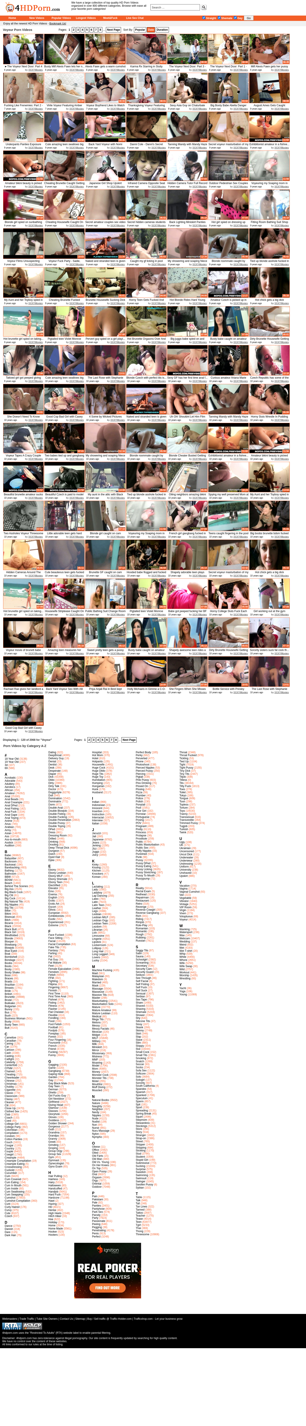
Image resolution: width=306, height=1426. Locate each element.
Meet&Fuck (110, 18)
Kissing (96, 867)
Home (12, 18)
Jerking (96, 845)
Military (96, 1041)
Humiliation (98, 779)
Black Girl (10, 932)
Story (139, 1132)
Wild (182, 969)
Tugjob (183, 826)
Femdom (53, 972)
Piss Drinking (143, 783)
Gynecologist (56, 1163)
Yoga (182, 991)
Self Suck (141, 990)
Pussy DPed (143, 863)
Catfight (9, 1059)
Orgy (95, 1180)
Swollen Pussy (144, 1184)
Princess (141, 832)
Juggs (95, 851)
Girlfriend (53, 1101)
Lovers (96, 957)
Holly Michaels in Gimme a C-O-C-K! (146, 690)
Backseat (10, 864)
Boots (8, 966)
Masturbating (99, 1000)
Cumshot (10, 1197)
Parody (96, 1215)
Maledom (97, 979)
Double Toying (56, 826)
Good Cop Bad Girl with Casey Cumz (23, 729)
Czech (8, 1216)
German (53, 1089)
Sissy (139, 1024)
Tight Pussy (186, 767)
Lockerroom (99, 945)
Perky (139, 755)
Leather (96, 908)
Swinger (140, 1181)
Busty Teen (11, 1024)
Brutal (8, 1000)
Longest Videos (86, 18)
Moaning (97, 1062)
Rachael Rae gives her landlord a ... (23, 690)
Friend (52, 1048)
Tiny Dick (184, 770)
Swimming (142, 1175)
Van (181, 894)
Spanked (141, 1095)
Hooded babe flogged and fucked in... (146, 574)
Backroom (11, 861)
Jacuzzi (96, 833)
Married (96, 982)
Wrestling (185, 978)
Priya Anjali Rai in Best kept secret (105, 690)
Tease (139, 1218)
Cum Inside (11, 1188)
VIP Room (185, 907)
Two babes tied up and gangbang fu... (64, 457)
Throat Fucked (188, 755)
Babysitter (10, 858)
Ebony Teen (55, 882)
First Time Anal (57, 996)
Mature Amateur (101, 1010)
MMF (95, 1059)
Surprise (141, 1169)
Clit (6, 1105)
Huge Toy (97, 776)
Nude (95, 1118)
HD (50, 1207)
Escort (52, 906)
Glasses (53, 1111)
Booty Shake (12, 972)
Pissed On (142, 786)
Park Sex (97, 1211)
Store (139, 1129)
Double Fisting (57, 813)
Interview (97, 820)
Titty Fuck (185, 786)
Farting (52, 953)
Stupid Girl (142, 1159)
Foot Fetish (55, 1024)
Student (140, 1156)
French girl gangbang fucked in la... (187, 535)
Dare (7, 1232)
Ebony (52, 869)
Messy (96, 1025)
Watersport (185, 932)
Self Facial (142, 981)
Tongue (183, 798)
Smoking (141, 1058)
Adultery (9, 783)
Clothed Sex (12, 1111)
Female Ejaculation (59, 968)
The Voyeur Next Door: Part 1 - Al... (228, 68)
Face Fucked (56, 934)
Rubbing (141, 937)
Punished (141, 854)
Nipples (96, 1115)
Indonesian (98, 805)
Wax (182, 935)
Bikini (8, 913)
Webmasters (9, 1318)
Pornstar (141, 813)
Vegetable (185, 898)
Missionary (98, 1053)
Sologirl (140, 1079)
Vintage (183, 904)
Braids (8, 981)
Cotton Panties (13, 1139)
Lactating (97, 886)
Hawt (51, 1200)
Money (96, 1071)
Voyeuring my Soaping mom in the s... (269, 185)
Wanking (184, 929)
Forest (52, 1036)
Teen (139, 1221)
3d (6, 765)
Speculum (142, 1098)
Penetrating (99, 1230)
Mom (95, 1068)
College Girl (12, 1123)
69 (6, 768)
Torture (183, 807)
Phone (140, 761)
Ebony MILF (55, 876)
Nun (94, 1124)
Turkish (183, 829)
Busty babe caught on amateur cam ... (228, 340)
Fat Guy (53, 959)
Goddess (53, 1120)
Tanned (140, 1209)
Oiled (95, 1152)
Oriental (96, 1183)
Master (96, 997)
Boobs (8, 963)
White (182, 956)
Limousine (98, 935)
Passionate (98, 1221)
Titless (183, 779)
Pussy (139, 860)
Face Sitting (55, 938)
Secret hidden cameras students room (146, 224)
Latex (95, 898)
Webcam (184, 938)
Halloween (54, 1185)
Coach (8, 1117)
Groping (53, 1148)
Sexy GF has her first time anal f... (187, 377)
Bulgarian (10, 1006)
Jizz (94, 848)
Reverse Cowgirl (145, 909)
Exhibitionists (56, 916)
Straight (209, 18)
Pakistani (97, 1199)
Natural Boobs (100, 1100)
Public (139, 841)
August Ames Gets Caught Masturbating (269, 107)
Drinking (53, 841)
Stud (138, 1153)
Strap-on (141, 1138)
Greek (52, 1141)
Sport (139, 1107)
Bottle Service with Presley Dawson (228, 690)
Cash (8, 1052)
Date (151, 29)
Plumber (141, 795)
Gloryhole (54, 1114)
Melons (96, 1022)
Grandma (54, 1132)
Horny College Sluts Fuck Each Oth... (228, 613)
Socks (139, 1067)
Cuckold (9, 1170)
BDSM (8, 880)
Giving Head (55, 1105)
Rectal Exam (143, 891)
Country (9, 1148)
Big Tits (9, 907)
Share (139, 1002)
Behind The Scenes (16, 886)
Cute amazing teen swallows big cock (64, 146)
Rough (140, 934)
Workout (184, 972)
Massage (97, 988)
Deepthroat (55, 755)
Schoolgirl (142, 959)
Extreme (53, 925)
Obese (96, 1146)
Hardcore (53, 1197)
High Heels (55, 1213)
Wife (182, 963)
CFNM (8, 1068)
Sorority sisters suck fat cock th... (269, 650)
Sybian (140, 1187)
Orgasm (97, 1177)
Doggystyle (55, 792)
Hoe (50, 1219)
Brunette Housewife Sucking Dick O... (105, 301)
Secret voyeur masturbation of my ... (228, 146)
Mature (96, 1007)
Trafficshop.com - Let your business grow (158, 1318)
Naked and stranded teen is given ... (105, 262)
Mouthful (97, 1084)
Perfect (96, 1236)
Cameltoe (10, 1037)
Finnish (52, 990)
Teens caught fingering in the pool (228, 533)
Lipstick (96, 942)
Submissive (142, 1163)
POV (138, 823)
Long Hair (98, 951)
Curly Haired (12, 1207)
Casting (9, 1056)
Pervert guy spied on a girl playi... (105, 338)
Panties (96, 1205)
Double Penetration (59, 819)
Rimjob (140, 922)
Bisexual (10, 916)
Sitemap (80, 1318)
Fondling (53, 1018)
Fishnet (52, 999)
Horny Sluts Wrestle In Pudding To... (269, 418)
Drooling (53, 844)
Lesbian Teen (100, 923)
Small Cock (142, 1052)
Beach (8, 883)
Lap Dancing (99, 895)
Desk (51, 767)
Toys (182, 810)
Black (8, 926)
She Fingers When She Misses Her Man (187, 690)
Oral (94, 1174)
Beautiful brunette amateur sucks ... (23, 496)
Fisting (52, 1002)
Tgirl (138, 1225)
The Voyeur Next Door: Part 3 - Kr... (187, 68)
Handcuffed (55, 1188)
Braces (9, 978)
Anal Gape (11, 814)
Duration (162, 29)
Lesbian (96, 914)
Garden (52, 1077)
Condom (10, 1136)
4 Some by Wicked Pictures (105, 416)
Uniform (184, 866)
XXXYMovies (35, 69)
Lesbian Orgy (100, 920)
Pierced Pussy (144, 770)
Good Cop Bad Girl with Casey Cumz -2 (64, 418)
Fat (50, 956)
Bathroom (10, 873)
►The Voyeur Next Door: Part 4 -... (23, 68)
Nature (96, 1103)
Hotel (95, 758)
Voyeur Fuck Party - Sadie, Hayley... (64, 262)
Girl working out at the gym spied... (269, 613)
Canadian (10, 1040)
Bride (8, 990)
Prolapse (141, 835)
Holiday (52, 1222)
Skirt (138, 1033)
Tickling (183, 758)
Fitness (52, 1005)
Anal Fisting (12, 808)
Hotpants (97, 761)
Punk (139, 857)
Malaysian (98, 976)
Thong (139, 1231)
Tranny (183, 813)
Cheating (10, 1074)
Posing (140, 819)
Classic (9, 1093)
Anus (8, 823)
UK (181, 845)
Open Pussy (99, 1171)
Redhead (141, 894)
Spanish (140, 1092)
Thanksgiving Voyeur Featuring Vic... (146, 107)
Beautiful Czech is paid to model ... (64, 496)
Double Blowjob (57, 810)
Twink (182, 832)
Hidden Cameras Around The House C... (23, 574)
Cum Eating (12, 1182)
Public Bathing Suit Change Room (105, 611)
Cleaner (9, 1102)
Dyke (51, 860)
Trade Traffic (26, 1318)
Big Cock (10, 898)
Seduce (140, 974)
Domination (55, 798)
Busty (8, 1021)
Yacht (182, 988)
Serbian (140, 996)
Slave (139, 1039)
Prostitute (141, 838)
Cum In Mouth (13, 1185)
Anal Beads (11, 799)
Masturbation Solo (103, 1004)
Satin (139, 953)
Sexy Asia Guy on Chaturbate (187, 105)
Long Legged (100, 954)
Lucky (95, 960)
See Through (143, 978)
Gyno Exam (55, 1166)
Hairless (53, 1179)
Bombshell (11, 956)
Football (53, 1027)
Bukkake (10, 1003)
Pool (138, 807)
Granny (52, 1138)
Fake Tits (53, 947)
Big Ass (9, 889)
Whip (182, 953)
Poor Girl (141, 810)
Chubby (9, 1086)
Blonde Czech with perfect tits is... (146, 377)
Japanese (98, 839)
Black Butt (11, 929)
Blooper (9, 941)
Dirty (51, 783)
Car (7, 1046)
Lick (94, 932)
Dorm (51, 804)
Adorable (10, 780)
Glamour (53, 1107)
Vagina (183, 888)
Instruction (98, 814)
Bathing (9, 870)
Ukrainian (185, 848)
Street (139, 1141)
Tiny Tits (184, 773)
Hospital (97, 752)
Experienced (55, 922)
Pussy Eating (143, 866)
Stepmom (141, 1119)
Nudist (96, 1121)
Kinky (95, 864)
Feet (51, 965)
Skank (139, 1027)
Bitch (8, 920)
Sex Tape (141, 999)
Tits (181, 783)
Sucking (140, 1166)
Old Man (97, 1159)
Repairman (142, 897)
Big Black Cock (14, 892)
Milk (94, 1044)
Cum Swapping (14, 1194)
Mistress (97, 1056)
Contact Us (66, 1318)
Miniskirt (97, 1047)
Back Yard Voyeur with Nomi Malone (105, 146)
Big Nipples (11, 904)
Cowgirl (9, 1154)
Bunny (8, 1009)
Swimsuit (141, 1178)
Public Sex (142, 847)
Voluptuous (186, 916)
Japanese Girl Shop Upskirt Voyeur (105, 185)
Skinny (140, 1030)
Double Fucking (57, 817)
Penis (95, 1233)
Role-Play (141, 925)
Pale (94, 1202)
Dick (50, 776)
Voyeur (183, 919)
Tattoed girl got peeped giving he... (23, 379)
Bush (8, 1015)
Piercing (140, 773)
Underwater (186, 857)
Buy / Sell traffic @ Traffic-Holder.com (109, 1318)
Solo (138, 1076)
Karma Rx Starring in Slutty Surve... (146, 68)
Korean (96, 876)
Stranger (141, 1135)
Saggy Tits (142, 950)
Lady (95, 889)
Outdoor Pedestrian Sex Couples (228, 183)
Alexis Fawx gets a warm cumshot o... (105, 68)
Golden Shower (57, 1123)
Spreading (142, 1110)
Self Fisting (142, 984)
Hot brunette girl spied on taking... (23, 338)
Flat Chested (56, 1012)
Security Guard (145, 972)
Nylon (95, 1133)
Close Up (10, 1108)
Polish (139, 801)
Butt (7, 1027)
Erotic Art (53, 903)
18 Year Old (12, 758)
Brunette (10, 996)
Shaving (140, 1008)
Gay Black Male (57, 1083)
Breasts (9, 987)
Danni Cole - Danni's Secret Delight (146, 146)
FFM (51, 978)
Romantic (141, 931)
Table (139, 1197)
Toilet (182, 792)
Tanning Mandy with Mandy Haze (187, 144)
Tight (182, 764)
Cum (7, 1176)
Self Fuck (141, 987)
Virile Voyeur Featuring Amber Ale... (64, 107)
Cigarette (10, 1089)
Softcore (141, 1073)
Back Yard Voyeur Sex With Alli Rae (64, 690)
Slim (138, 1042)
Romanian (142, 928)
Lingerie (97, 938)
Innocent (97, 808)
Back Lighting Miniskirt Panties (187, 222)
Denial (52, 761)
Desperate (54, 770)
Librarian (97, 929)
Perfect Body (143, 752)
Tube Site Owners (47, 1318)
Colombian (11, 1129)
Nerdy (95, 1112)
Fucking (53, 1052)
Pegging (97, 1227)
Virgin (182, 910)
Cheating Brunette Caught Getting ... (64, 185)
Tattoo (139, 1212)
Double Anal (55, 807)
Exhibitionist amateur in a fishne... (269, 144)
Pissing (140, 789)
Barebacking (12, 867)
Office (95, 1149)
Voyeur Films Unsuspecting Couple (23, 262)
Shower (140, 1015)
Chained (10, 1071)
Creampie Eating (15, 1163)
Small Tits (141, 1055)
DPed (51, 829)
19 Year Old (12, 761)
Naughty (97, 1106)
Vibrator (184, 901)
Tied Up (184, 761)
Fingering (54, 987)
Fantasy (53, 950)
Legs (95, 911)
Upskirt (183, 876)
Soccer (140, 1064)
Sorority (140, 1083)
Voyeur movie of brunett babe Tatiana (23, 652)
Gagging (53, 1064)
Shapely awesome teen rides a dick (187, 652)
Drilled (52, 838)
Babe (8, 855)
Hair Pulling (55, 1176)
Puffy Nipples (143, 850)
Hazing (52, 1203)
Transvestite (186, 819)
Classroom (11, 1096)
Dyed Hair (54, 857)
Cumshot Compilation (17, 1200)
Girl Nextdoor (56, 1098)
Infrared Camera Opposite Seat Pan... (146, 185)
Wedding (184, 941)
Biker (8, 910)
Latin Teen (98, 905)
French (52, 1045)
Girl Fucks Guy (57, 1095)
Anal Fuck (10, 811)
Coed (8, 1120)
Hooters (53, 1234)
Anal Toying (11, 817)
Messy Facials (100, 1028)
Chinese (9, 1080)
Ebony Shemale (57, 879)
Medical (96, 1016)
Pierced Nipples (145, 767)
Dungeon (53, 850)
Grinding (53, 1145)
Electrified (54, 885)
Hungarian (98, 786)
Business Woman (15, 1018)
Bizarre (9, 923)
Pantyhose (98, 1208)
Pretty (139, 829)
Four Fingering (57, 1039)
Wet (181, 947)
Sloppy (140, 1045)
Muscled (97, 1090)
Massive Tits (99, 994)
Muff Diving (98, 1087)
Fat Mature (54, 962)
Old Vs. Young (100, 1162)
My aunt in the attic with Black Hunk (105, 496)
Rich (138, 916)
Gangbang (54, 1071)
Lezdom (97, 926)
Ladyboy (97, 892)
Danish (9, 1229)
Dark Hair (10, 1235)
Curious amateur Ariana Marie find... (228, 379)
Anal (7, 796)
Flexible (53, 1015)
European (54, 912)
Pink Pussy (142, 779)
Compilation (12, 1133)
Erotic (51, 900)
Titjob (182, 776)
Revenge (141, 906)
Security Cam (144, 968)
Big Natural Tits (14, 901)
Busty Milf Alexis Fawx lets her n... (64, 66)
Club (7, 1114)
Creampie (10, 1157)
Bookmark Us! (57, 23)
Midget (96, 1034)
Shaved (140, 1005)
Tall (138, 1203)
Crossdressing (13, 1167)
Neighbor (97, 1109)
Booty (8, 969)
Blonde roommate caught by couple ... (228, 262)
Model (95, 1065)
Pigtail (139, 776)
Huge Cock (98, 767)
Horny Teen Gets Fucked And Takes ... (146, 301)
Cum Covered (13, 1179)
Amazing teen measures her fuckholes (64, 652)
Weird (182, 944)
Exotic (52, 919)
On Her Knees (100, 1165)
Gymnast (53, 1160)
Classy (9, 1099)
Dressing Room (57, 835)
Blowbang (10, 944)
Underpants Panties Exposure (23, 144)
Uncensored (186, 851)
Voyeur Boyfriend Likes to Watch (105, 105)
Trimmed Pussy (188, 823)
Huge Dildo (98, 770)
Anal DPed (11, 805)
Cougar (9, 1145)
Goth (51, 1129)
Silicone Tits (143, 1021)
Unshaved (185, 872)
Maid (95, 973)
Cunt (7, 1203)
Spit (138, 1104)
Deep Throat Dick (58, 847)
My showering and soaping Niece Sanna (187, 262)
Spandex (141, 1089)
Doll (50, 795)
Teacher (140, 1215)
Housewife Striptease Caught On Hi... (64, 613)
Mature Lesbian (101, 1013)
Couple (9, 1151)
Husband (97, 792)
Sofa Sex (141, 1070)
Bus (7, 1012)
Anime (8, 820)
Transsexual (186, 817)
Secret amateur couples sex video (105, 222)
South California (145, 1085)
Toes (182, 789)
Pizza (139, 792)
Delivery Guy (56, 758)
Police (139, 798)
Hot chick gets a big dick (269, 299)
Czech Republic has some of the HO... (269, 379)
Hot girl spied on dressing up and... (228, 224)
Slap (138, 1036)
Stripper (140, 1144)
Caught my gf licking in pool (146, 261)
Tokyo (182, 795)
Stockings (141, 1126)
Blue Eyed (11, 950)
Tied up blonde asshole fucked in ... (269, 262)
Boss (8, 975)
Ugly (182, 842)
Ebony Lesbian (57, 872)
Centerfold (11, 1065)
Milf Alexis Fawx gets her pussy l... (269, 68)
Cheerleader (12, 1077)
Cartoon (9, 1049)
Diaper (52, 773)
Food (51, 1021)
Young (183, 994)
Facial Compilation (59, 944)
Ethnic (52, 909)
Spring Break (143, 1113)
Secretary (141, 965)
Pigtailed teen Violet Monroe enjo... (64, 340)
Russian (140, 940)
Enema (52, 894)
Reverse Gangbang (147, 912)
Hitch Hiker (55, 1216)
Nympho (97, 1137)
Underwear (186, 860)
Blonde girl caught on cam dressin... (105, 535)
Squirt (139, 1116)
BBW (8, 876)
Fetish (52, 974)
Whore (183, 960)
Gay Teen (54, 1086)
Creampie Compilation (18, 1160)
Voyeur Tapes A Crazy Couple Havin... (23, 457)
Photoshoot (142, 764)
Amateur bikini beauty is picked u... (23, 185)
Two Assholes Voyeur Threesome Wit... (23, 535)
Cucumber (11, 1173)
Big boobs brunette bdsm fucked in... (269, 535)
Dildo (51, 779)
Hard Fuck (54, 1194)
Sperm (140, 1101)
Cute (7, 1213)
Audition (9, 845)
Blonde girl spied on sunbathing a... (23, 224)
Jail (94, 836)
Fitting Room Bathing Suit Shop (269, 222)
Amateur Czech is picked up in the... (228, 301)
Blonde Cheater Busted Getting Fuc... (187, 457)
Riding (139, 919)
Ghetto (52, 1092)
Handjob (53, 1191)
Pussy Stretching (146, 872)
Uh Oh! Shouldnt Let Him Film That (187, 418)
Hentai (52, 1210)
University (185, 869)
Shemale (225, 18)
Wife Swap (185, 966)
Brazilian (10, 984)
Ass (7, 836)
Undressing (186, 863)
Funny (52, 1055)
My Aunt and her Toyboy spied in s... (23, 301)
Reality (140, 888)
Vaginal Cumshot (189, 891)
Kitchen (96, 870)
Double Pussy (56, 823)
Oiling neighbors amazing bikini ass (187, 496)
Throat (183, 752)
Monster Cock (100, 1075)
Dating (52, 752)
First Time (54, 993)
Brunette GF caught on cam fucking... (105, 574)
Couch (8, 1142)
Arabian (9, 827)
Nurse (95, 1127)
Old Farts (97, 1155)
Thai (138, 1228)
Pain (94, 1196)
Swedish (141, 1172)
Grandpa (53, 1135)
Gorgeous (54, 1126)
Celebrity (10, 1062)
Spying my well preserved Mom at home (228, 496)
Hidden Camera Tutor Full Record (187, 183)
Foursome (54, 1042)
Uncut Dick (185, 854)
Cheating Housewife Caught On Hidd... (64, 224)
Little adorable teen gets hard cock (64, 535)
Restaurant (142, 900)
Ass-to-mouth (13, 839)
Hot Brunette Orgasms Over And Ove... (146, 340)
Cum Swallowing (15, 1191)
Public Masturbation (147, 844)
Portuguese (142, 817)
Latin (95, 902)
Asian (8, 833)
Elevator (53, 888)
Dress (51, 832)
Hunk (95, 789)
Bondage (10, 960)
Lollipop (96, 948)
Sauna (140, 956)
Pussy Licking (144, 869)
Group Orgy (55, 1151)
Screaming (142, 962)
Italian (95, 823)
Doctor (52, 789)
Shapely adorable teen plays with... (187, 574)
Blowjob (9, 947)
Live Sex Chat (135, 18)
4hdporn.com (24, 1338)
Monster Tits (99, 1078)
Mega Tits (98, 1019)
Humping (97, 783)
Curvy (8, 1210)
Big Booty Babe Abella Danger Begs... (228, 107)
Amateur (10, 793)
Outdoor (97, 1186)
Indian (95, 801)
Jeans (95, 842)
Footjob (52, 1030)
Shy (138, 1018)
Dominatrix (54, 801)
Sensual (140, 993)
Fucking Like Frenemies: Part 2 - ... (23, 107)
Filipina (52, 984)
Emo (51, 891)
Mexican (97, 1031)
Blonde (9, 938)
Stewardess (143, 1123)
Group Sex (54, 1154)
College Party (13, 1127)
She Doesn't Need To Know (23, 416)
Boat (7, 953)
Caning (9, 1043)
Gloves (52, 1117)
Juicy (95, 854)
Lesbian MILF (100, 917)
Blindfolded (11, 935)
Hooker (52, 1231)
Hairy (51, 1182)
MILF (95, 1038)
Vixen (182, 913)
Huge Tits (97, 773)
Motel (95, 1081)
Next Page (113, 29)
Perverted (141, 758)
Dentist (52, 764)
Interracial (98, 817)
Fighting (53, 981)
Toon (182, 801)
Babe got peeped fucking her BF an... (187, 613)
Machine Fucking (102, 970)
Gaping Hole (55, 1074)
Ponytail (140, 804)
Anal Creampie (13, 802)
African (9, 790)
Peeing (96, 1224)
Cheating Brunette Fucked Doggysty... (64, 301)
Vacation (184, 885)
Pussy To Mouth (145, 875)
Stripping (141, 1147)
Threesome (142, 1234)
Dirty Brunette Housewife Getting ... (269, 340)
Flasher (52, 1008)
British (8, 994)
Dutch (51, 854)
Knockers (97, 873)
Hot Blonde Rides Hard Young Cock (187, 301)
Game (52, 1067)
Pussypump (143, 878)
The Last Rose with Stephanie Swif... (105, 379)
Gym (51, 1157)
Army (8, 830)
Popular (140, 29)
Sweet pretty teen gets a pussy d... (105, 652)
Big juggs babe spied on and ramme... (187, 340)
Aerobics (10, 787)
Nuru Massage (100, 1130)
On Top (96, 1168)
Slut (138, 1048)
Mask (95, 985)
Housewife (98, 764)
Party (95, 1217)
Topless (184, 804)
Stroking (141, 1150)
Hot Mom (97, 755)
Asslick (9, 842)
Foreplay (53, 1033)
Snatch (140, 1061)
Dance (8, 1225)
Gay (238, 18)
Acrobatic (10, 777)
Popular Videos (61, 18)
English (52, 897)
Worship (184, 975)
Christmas (11, 1083)
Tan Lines (141, 1206)
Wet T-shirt (185, 950)
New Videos (36, 18)
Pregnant (141, 826)
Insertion (97, 811)
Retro (139, 903)
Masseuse (98, 991)
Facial (51, 941)
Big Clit (9, 895)
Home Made (55, 1228)
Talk (138, 1200)
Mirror (95, 1050)
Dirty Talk (53, 786)
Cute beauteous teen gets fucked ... (64, 574)
